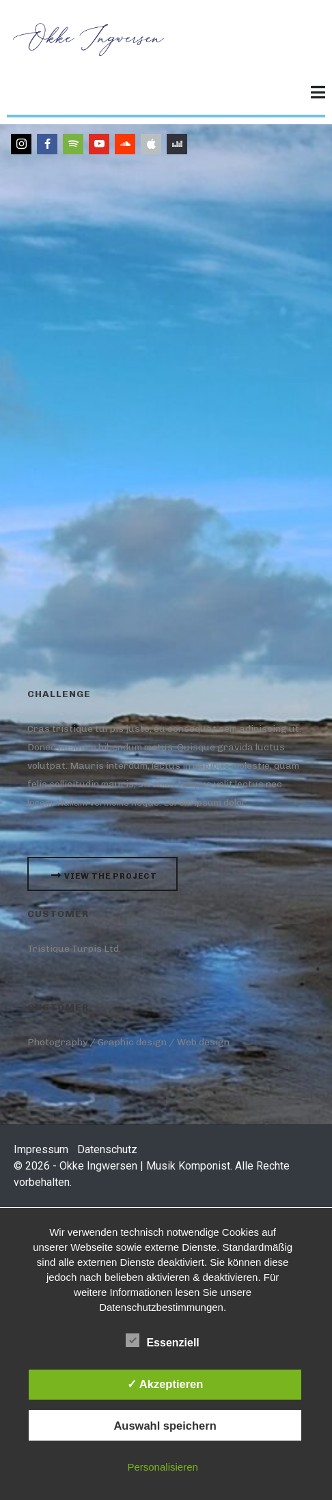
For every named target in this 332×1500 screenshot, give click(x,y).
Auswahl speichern (164, 1425)
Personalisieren (162, 1467)
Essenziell (162, 1340)
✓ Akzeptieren (165, 1384)
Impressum (41, 1149)
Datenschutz (107, 1149)
